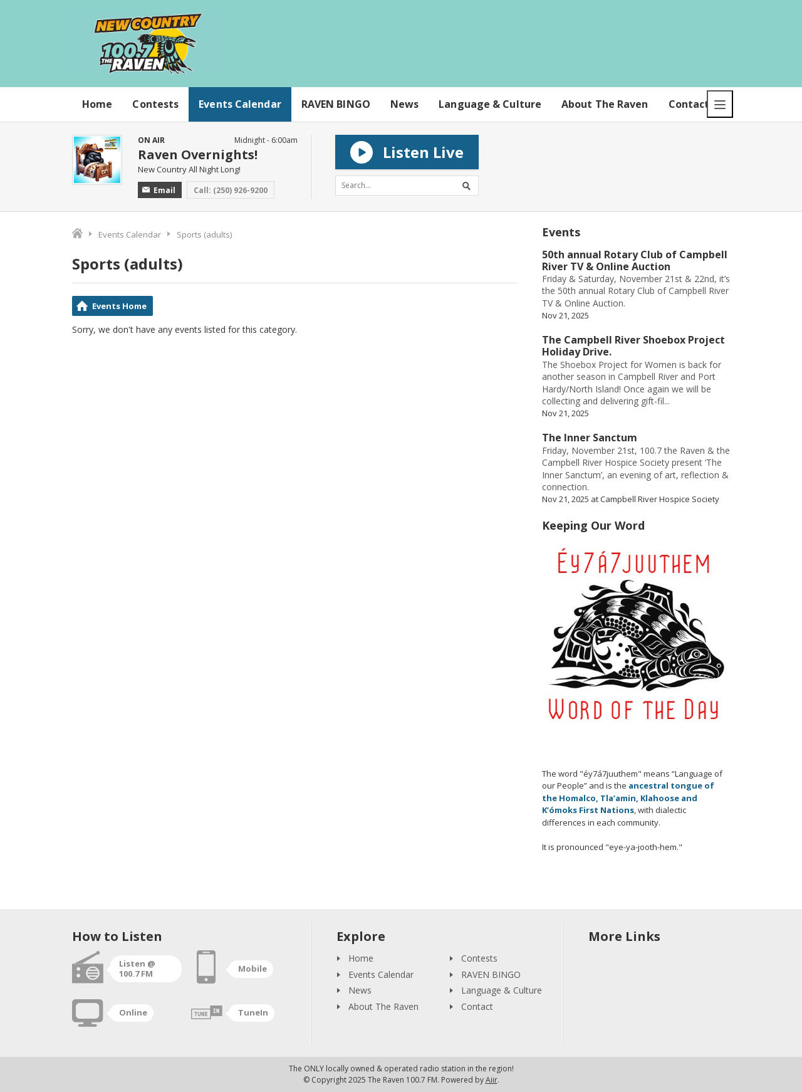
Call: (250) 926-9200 (231, 190)
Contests (155, 104)
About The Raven (604, 104)
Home (97, 104)
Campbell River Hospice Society (659, 499)
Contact (689, 104)
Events (561, 231)
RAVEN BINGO (335, 104)
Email (158, 190)
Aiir (491, 1079)
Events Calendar (240, 104)
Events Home (119, 306)
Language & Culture (490, 104)
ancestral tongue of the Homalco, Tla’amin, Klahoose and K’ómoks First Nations (628, 798)
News (404, 104)
